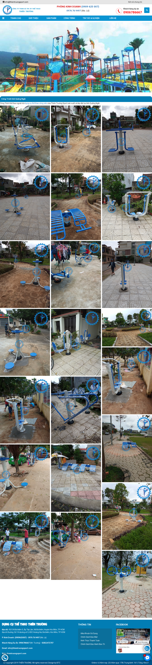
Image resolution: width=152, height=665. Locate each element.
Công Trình (69, 18)
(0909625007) (21, 637)
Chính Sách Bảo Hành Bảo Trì (93, 644)
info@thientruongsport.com (15, 2)
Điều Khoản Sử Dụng (89, 633)
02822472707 (47, 643)
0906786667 (24, 643)
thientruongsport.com (16, 653)
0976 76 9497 (74, 10)
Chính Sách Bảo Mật (89, 637)
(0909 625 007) (90, 6)
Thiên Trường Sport (10, 80)
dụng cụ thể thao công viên (36, 103)
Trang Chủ (15, 18)
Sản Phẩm (51, 18)
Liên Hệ (112, 18)
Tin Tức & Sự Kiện (91, 18)
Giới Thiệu (33, 18)
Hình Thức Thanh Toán (90, 641)
